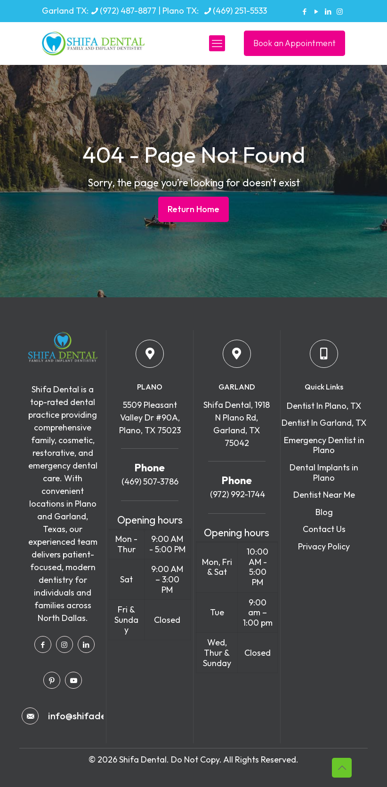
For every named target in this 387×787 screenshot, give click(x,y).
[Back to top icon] (342, 768)
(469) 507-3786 (149, 481)
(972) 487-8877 (128, 10)
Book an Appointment (294, 43)
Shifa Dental (143, 759)
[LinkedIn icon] (327, 11)
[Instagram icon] (339, 11)
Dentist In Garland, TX (324, 422)
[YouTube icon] (316, 11)
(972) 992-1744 (236, 494)
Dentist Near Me (324, 494)
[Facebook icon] (304, 11)
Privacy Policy (324, 546)
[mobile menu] (217, 43)
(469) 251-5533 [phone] (240, 10)
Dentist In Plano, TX (324, 405)
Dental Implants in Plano (324, 472)
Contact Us (324, 529)
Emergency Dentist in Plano (324, 445)
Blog (324, 512)
